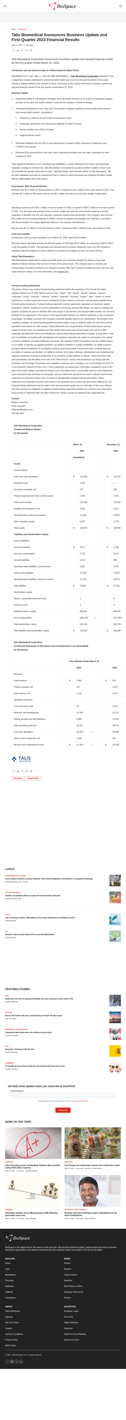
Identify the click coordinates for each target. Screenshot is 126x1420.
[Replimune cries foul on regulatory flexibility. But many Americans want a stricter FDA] (115, 1000)
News (14, 29)
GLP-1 (7, 915)
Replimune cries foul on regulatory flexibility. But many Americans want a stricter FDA (39, 999)
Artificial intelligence (76, 1210)
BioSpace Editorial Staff (13, 899)
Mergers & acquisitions (16, 1029)
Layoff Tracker (12, 893)
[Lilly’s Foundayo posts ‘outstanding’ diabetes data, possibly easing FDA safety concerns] (33, 1143)
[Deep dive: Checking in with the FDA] (115, 1051)
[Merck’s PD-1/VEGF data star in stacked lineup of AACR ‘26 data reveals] (115, 1017)
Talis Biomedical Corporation (85, 76)
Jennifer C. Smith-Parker (93, 1168)
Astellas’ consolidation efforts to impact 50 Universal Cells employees (32, 896)
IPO (6, 931)
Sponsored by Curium (15, 876)
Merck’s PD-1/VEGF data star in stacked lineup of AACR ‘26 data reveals (33, 1016)
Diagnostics (33, 778)
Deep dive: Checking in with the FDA (19, 1049)
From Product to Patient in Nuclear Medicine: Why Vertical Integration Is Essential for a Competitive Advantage (49, 879)
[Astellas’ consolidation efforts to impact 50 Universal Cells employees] (115, 897)
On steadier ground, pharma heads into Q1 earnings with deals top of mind (35, 1066)
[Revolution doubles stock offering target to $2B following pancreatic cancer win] (33, 1191)
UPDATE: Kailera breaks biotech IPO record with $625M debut (29, 934)
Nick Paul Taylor (10, 1019)
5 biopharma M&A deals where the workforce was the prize (28, 1032)
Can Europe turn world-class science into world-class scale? (92, 1165)
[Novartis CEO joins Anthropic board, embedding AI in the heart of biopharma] (93, 1191)
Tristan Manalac (10, 921)
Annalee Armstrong (11, 1035)
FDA (7, 996)
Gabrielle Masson (31, 1171)
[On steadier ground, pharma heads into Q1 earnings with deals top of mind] (115, 1068)
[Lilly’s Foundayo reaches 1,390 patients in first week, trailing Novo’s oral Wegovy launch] (115, 919)
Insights (68, 1162)
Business (23, 29)
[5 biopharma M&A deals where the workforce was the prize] (115, 1034)
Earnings (18, 778)
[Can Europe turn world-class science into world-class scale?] (93, 1143)
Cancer (8, 1013)
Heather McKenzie (11, 1002)
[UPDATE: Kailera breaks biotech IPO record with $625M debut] (115, 936)
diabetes (9, 1162)
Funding (9, 1210)
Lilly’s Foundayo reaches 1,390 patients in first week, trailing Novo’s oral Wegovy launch (40, 918)
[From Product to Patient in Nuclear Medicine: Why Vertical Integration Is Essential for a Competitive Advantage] (115, 880)
